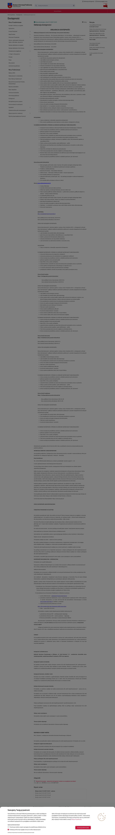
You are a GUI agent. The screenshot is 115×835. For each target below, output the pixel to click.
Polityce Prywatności (76, 819)
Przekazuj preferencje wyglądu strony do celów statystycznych (24, 829)
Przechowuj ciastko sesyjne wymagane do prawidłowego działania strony (27, 827)
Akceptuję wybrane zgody (83, 827)
